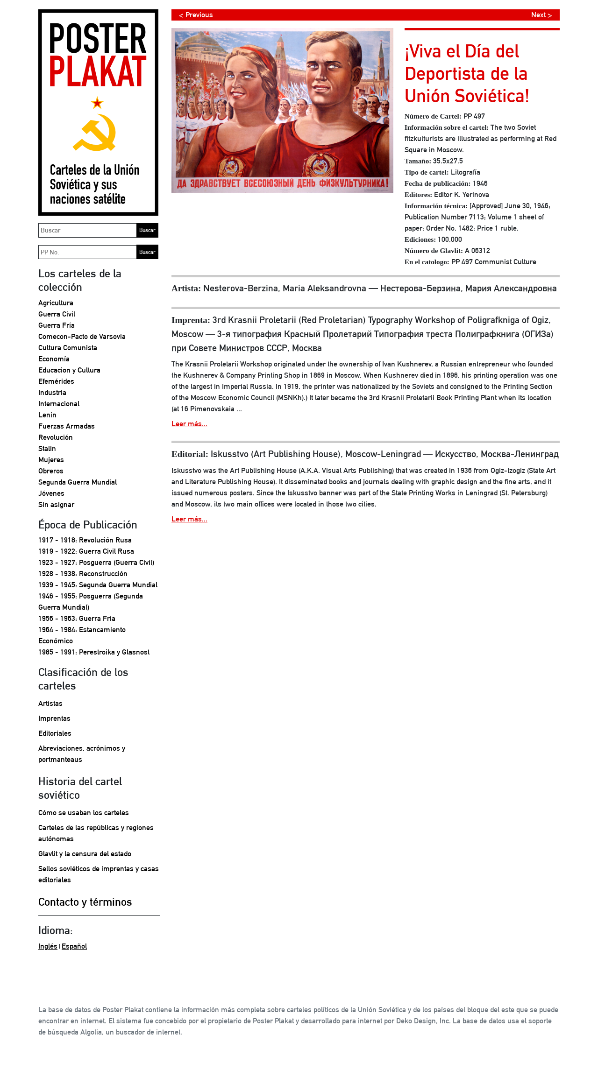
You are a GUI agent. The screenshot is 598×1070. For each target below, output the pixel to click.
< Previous (196, 14)
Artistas (50, 703)
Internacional (58, 403)
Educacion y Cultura (69, 370)
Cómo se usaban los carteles (83, 812)
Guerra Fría (56, 325)
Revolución (55, 437)
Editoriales (54, 733)
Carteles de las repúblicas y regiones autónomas (96, 833)
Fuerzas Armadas (66, 426)
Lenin (47, 414)
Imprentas (54, 718)
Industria (52, 392)
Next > (541, 14)
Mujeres (51, 459)
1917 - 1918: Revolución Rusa (85, 539)
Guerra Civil (56, 314)
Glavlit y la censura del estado (84, 853)
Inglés (47, 946)
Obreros (51, 470)
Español (74, 946)
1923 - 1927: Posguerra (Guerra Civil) (96, 562)
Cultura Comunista (67, 347)
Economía (54, 358)
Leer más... (189, 423)
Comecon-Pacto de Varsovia (82, 336)
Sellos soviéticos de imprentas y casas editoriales (98, 874)
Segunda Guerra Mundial (77, 482)
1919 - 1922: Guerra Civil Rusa (86, 551)
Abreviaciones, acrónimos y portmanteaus (81, 754)
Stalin (47, 448)
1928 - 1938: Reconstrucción (83, 573)
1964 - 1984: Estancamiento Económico (82, 635)
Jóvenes (51, 493)
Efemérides (56, 381)
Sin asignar (56, 504)
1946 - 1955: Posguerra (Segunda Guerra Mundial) (90, 601)
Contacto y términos (85, 901)
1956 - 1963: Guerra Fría (76, 618)
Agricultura (55, 302)
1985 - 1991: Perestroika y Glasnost (94, 652)
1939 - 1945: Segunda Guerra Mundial (97, 584)
